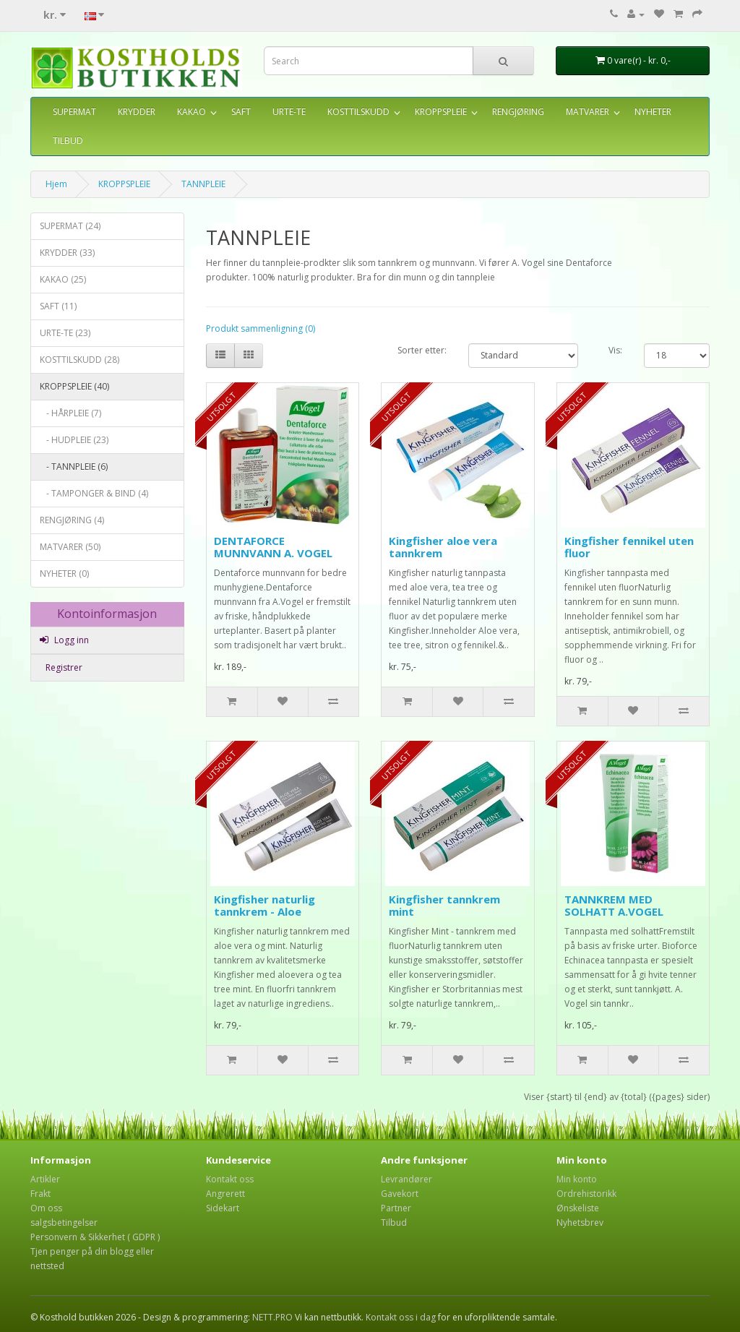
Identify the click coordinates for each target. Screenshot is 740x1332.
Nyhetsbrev (579, 1222)
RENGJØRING (518, 112)
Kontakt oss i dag (401, 1317)
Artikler (45, 1179)
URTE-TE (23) (65, 333)
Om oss (46, 1208)
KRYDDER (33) (67, 252)
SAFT (241, 112)
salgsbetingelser (64, 1222)
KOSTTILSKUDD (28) (79, 359)
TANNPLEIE (203, 184)
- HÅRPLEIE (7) (70, 413)
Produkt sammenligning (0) (260, 328)
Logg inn (64, 640)
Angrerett (225, 1193)
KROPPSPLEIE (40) (74, 386)
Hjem (56, 184)
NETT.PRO (272, 1317)
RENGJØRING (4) (72, 520)
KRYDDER (136, 112)
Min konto (576, 1179)
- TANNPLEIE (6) (74, 466)
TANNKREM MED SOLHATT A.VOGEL (613, 905)
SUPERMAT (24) (70, 226)
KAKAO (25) (63, 279)
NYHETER (652, 112)
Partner (396, 1208)
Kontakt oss (230, 1179)
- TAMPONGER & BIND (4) (94, 493)
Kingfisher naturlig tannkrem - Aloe (264, 905)
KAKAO (191, 112)
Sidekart (222, 1208)
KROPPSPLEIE (441, 112)
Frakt (40, 1193)
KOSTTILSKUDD (358, 112)
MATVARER (587, 112)
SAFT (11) (58, 306)
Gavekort (399, 1193)
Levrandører (406, 1179)
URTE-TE (289, 112)
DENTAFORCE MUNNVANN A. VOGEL (273, 546)
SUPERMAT (74, 112)
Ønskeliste (577, 1208)
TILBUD (68, 140)
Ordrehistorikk (586, 1193)
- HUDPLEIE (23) (74, 440)
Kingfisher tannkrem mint (444, 905)
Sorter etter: (422, 350)
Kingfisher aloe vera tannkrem (443, 546)
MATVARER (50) (70, 547)
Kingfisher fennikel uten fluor (629, 546)
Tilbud (394, 1222)
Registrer (62, 667)
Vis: (615, 350)
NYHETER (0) (64, 573)
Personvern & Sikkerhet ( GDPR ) (95, 1237)
